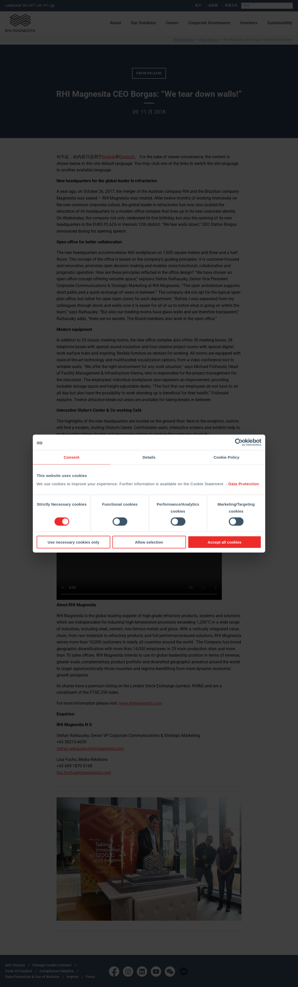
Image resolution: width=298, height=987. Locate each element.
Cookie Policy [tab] (226, 457)
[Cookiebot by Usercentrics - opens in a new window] (238, 442)
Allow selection (149, 542)
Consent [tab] (72, 457)
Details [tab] (149, 457)
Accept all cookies (224, 542)
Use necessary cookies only (73, 542)
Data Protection (243, 483)
